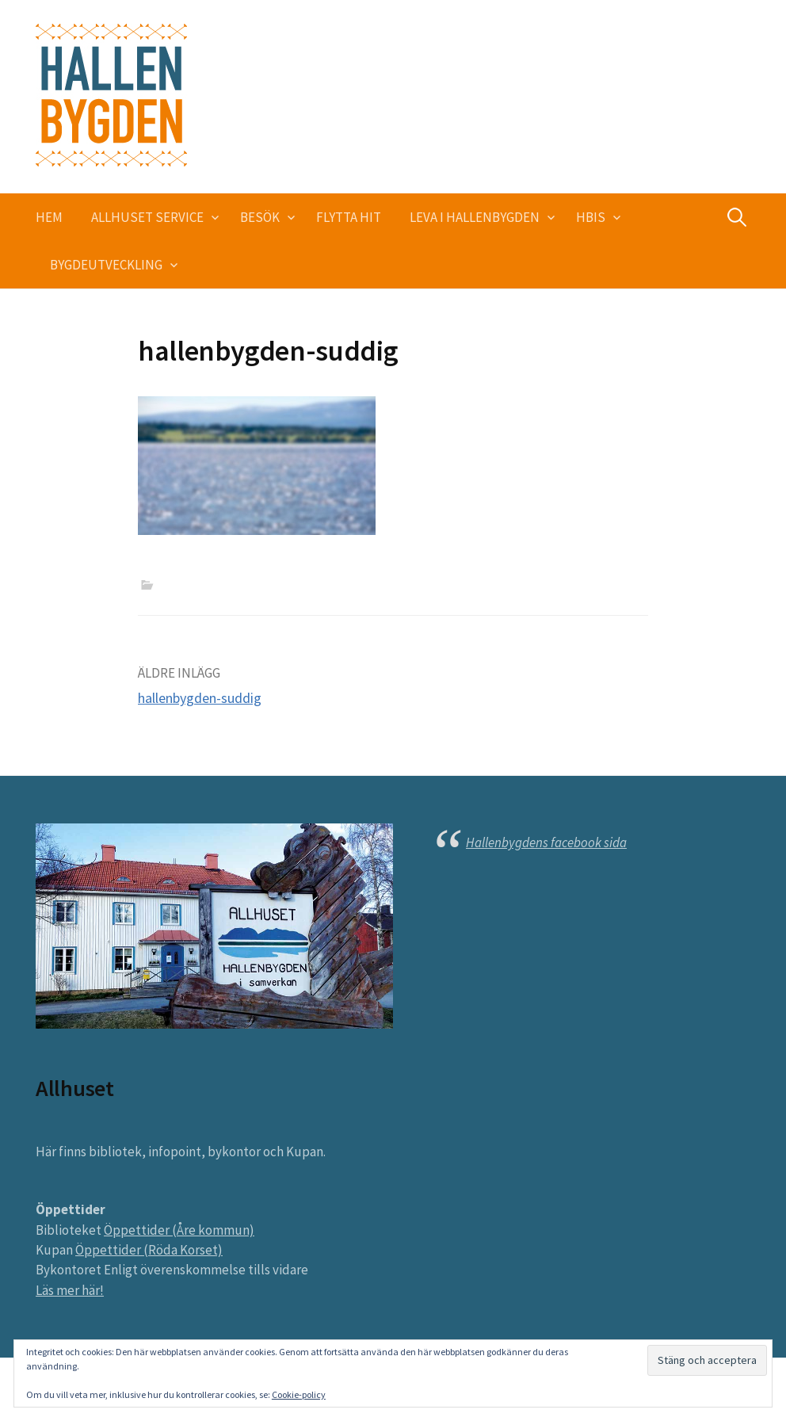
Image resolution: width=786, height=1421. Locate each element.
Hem (49, 217)
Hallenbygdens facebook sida (546, 842)
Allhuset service (147, 217)
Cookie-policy (299, 1394)
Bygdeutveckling (106, 264)
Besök (260, 217)
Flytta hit (348, 217)
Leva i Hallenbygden (475, 217)
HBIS (590, 217)
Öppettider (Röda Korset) (149, 1250)
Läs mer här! (70, 1290)
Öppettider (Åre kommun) (179, 1230)
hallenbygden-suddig (199, 698)
